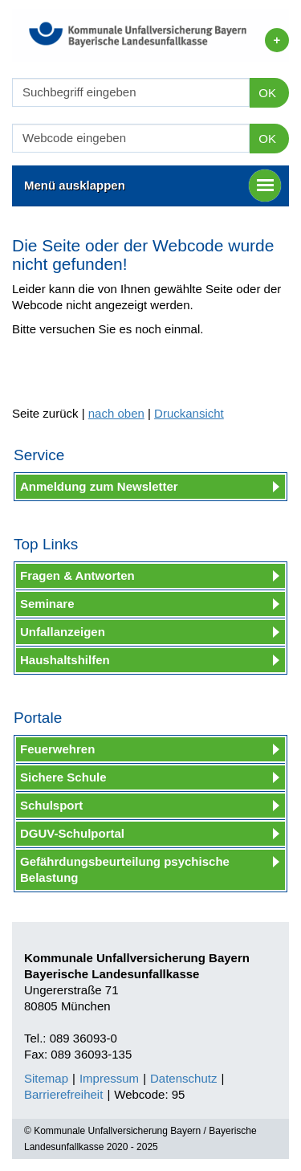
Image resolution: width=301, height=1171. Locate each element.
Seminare (47, 603)
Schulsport (51, 805)
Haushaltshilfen (65, 660)
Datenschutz (183, 1078)
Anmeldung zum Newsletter (99, 486)
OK (267, 93)
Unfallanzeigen (62, 632)
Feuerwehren (57, 749)
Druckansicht (189, 413)
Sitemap (46, 1078)
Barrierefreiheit (63, 1094)
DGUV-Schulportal (72, 833)
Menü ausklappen (152, 185)
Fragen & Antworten (77, 575)
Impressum (109, 1078)
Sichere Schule (63, 777)
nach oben (116, 413)
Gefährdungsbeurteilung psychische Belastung (125, 869)
